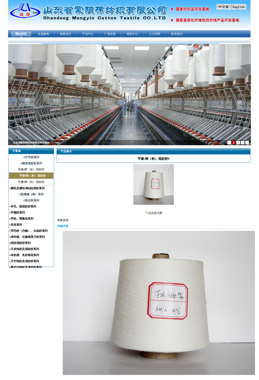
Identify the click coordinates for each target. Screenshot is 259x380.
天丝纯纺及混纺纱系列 (25, 249)
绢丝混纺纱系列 (21, 242)
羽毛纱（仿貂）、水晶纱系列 (29, 230)
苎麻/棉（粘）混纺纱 (31, 182)
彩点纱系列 (32, 200)
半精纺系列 (18, 212)
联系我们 (177, 33)
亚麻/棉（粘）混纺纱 (31, 169)
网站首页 (21, 33)
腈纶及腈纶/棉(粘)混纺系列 (28, 188)
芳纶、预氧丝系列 (22, 218)
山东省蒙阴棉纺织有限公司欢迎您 (31, 142)
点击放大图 (153, 213)
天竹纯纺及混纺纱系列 (25, 261)
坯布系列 (16, 224)
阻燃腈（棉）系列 (32, 194)
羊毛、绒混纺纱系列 (23, 206)
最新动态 (65, 33)
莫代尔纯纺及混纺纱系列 (26, 267)
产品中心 (87, 33)
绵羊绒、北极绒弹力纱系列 (28, 236)
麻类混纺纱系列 (32, 163)
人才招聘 (154, 33)
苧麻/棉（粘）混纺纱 (32, 175)
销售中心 (132, 33)
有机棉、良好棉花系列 (25, 255)
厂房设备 (110, 33)
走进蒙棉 (43, 33)
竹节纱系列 (32, 157)
